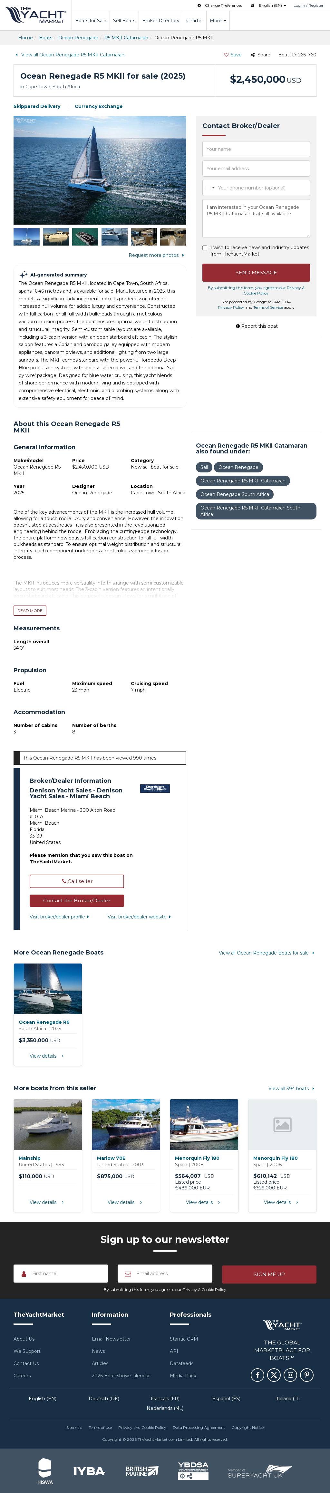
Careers (22, 1375)
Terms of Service (268, 307)
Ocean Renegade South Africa (234, 495)
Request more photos (157, 255)
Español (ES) (226, 1398)
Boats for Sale (90, 21)
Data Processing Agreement (199, 1426)
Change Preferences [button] (219, 5)
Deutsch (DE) (104, 1398)
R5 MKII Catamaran (126, 38)
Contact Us (26, 1363)
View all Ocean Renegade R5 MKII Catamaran (69, 55)
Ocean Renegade (78, 38)
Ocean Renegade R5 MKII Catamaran (243, 481)
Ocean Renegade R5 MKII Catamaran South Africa (250, 512)
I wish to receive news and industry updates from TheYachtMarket (259, 251)
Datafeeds (181, 1363)
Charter (194, 21)
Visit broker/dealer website (140, 917)
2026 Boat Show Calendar (121, 1375)
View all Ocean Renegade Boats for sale (267, 953)
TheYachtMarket (35, 14)
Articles (100, 1363)
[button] (77, 901)
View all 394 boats (292, 1088)
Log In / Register (309, 5)
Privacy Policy (231, 307)
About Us (24, 1338)
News (98, 1350)
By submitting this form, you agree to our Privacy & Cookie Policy (165, 1289)
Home (25, 38)
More (218, 21)
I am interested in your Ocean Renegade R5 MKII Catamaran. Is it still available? (256, 218)
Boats (45, 38)
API (174, 1350)
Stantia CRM (184, 1338)
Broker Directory (161, 21)
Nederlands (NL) (165, 1408)
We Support (27, 1350)
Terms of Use (100, 1426)
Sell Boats (124, 21)
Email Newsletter (111, 1338)
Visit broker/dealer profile (61, 917)
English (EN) (42, 1398)
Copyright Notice (248, 1426)
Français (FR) (165, 1398)
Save (232, 55)
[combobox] (209, 188)
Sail (204, 468)
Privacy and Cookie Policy (142, 1426)
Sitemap (74, 1426)
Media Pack (183, 1375)
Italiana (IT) (287, 1398)
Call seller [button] (77, 881)
